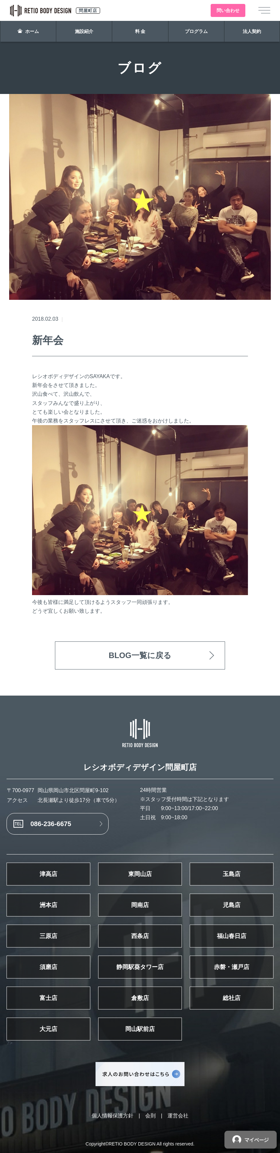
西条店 (140, 936)
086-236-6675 (50, 823)
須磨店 (48, 967)
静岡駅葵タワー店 (140, 967)
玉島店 (231, 874)
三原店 (48, 936)
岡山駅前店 (140, 1029)
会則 (150, 1115)
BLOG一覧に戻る (140, 655)
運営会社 (177, 1115)
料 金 (140, 31)
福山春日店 (231, 936)
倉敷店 (140, 998)
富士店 (48, 998)
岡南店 (140, 905)
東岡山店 (140, 874)
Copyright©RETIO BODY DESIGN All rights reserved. (140, 1143)
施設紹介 (84, 31)
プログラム (196, 31)
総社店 (231, 998)
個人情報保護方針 (112, 1115)
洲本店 (48, 905)
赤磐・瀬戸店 (231, 967)
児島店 (231, 905)
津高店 (48, 874)
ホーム (28, 31)
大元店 (48, 1029)
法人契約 (252, 31)
